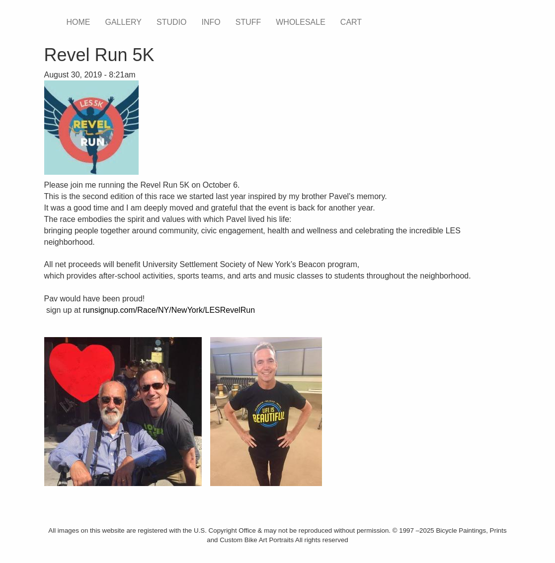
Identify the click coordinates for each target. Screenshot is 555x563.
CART (351, 22)
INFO (210, 22)
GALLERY (123, 22)
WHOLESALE (300, 22)
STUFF (248, 22)
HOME (78, 22)
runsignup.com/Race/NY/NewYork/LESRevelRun (169, 310)
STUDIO (171, 22)
